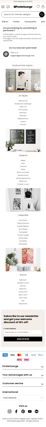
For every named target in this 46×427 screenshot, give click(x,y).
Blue (23, 163)
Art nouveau (23, 110)
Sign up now (23, 339)
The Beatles (23, 232)
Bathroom (23, 181)
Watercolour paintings (23, 104)
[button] (8, 7)
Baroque (23, 116)
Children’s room (23, 184)
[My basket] (43, 6)
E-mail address (10, 329)
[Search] (42, 14)
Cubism (23, 121)
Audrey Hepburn (23, 226)
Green (23, 169)
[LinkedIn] (36, 411)
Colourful (23, 166)
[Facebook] (16, 411)
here (8, 38)
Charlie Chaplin (23, 235)
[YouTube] (30, 411)
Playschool (23, 304)
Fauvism (23, 124)
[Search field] (21, 14)
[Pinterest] (23, 411)
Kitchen (23, 286)
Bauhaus (23, 113)
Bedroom (23, 289)
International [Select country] (9, 397)
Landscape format (23, 178)
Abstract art (23, 101)
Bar (23, 301)
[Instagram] (9, 411)
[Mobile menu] (3, 7)
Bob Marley (23, 244)
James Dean (23, 238)
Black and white (23, 172)
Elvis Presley (23, 229)
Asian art (23, 107)
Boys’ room (23, 295)
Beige (23, 160)
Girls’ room (23, 298)
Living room (23, 292)
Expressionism (23, 118)
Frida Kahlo (23, 220)
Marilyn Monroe (23, 223)
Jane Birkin (23, 241)
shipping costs (25, 419)
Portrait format (23, 175)
